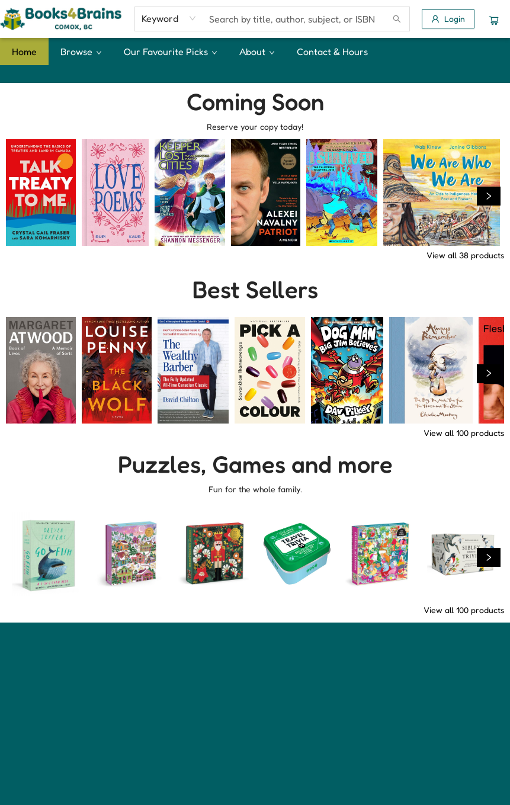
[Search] (397, 19)
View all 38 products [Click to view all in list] (465, 255)
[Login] (448, 18)
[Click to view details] (41, 192)
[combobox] (169, 18)
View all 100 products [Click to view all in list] (464, 433)
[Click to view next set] (489, 196)
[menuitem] (24, 51)
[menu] (255, 51)
